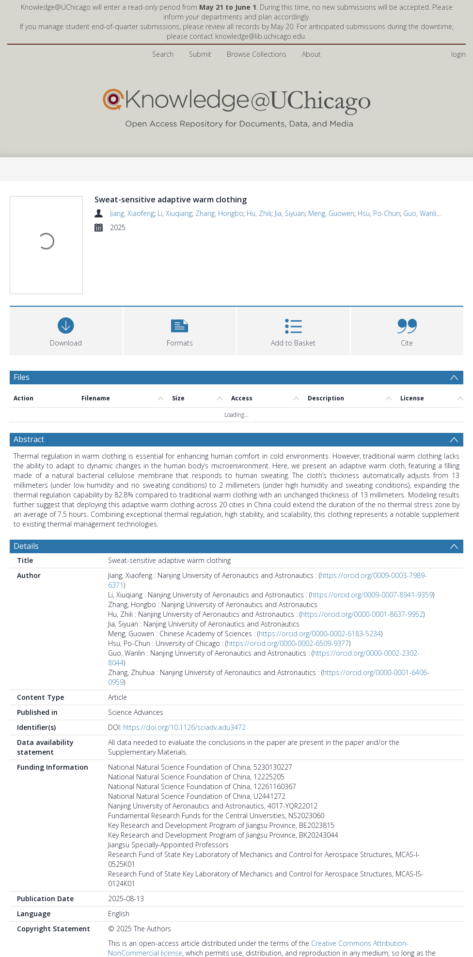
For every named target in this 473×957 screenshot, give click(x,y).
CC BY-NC (123, 888)
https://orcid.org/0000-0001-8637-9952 (362, 520)
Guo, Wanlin (421, 213)
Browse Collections (256, 54)
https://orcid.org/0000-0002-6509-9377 (288, 549)
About (311, 54)
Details (26, 452)
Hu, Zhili (259, 213)
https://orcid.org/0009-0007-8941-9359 (372, 501)
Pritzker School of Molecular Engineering (170, 903)
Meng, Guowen (331, 213)
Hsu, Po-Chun (379, 213)
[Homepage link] (236, 106)
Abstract (29, 345)
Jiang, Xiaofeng (132, 213)
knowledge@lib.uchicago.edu (260, 36)
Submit (200, 54)
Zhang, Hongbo (219, 213)
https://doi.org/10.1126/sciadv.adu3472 (184, 633)
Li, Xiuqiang (175, 213)
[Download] (66, 271)
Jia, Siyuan (290, 213)
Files (22, 318)
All (111, 913)
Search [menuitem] (162, 54)
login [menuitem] (458, 54)
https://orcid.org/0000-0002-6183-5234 (320, 539)
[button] (180, 271)
